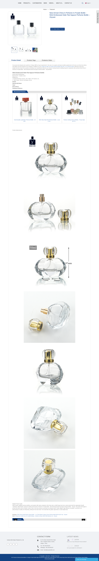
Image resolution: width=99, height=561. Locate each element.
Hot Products (14, 557)
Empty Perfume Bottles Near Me (57, 66)
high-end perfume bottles (42, 557)
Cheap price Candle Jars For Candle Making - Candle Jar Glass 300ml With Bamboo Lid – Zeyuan (36, 516)
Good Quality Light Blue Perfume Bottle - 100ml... (24, 120)
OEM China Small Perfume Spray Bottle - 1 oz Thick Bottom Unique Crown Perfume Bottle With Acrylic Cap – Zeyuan (42, 514)
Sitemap (19, 557)
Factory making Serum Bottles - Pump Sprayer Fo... (74, 120)
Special (22, 557)
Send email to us (58, 29)
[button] (40, 49)
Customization (37, 3)
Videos (51, 3)
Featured (52, 9)
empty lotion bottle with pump (68, 557)
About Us (59, 3)
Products (27, 3)
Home (19, 3)
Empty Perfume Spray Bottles (81, 557)
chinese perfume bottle (49, 558)
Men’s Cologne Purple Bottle (30, 557)
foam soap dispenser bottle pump (55, 557)
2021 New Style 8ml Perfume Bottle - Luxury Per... (49, 120)
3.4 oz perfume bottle (69, 66)
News (45, 3)
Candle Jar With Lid (46, 66)
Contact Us (68, 3)
